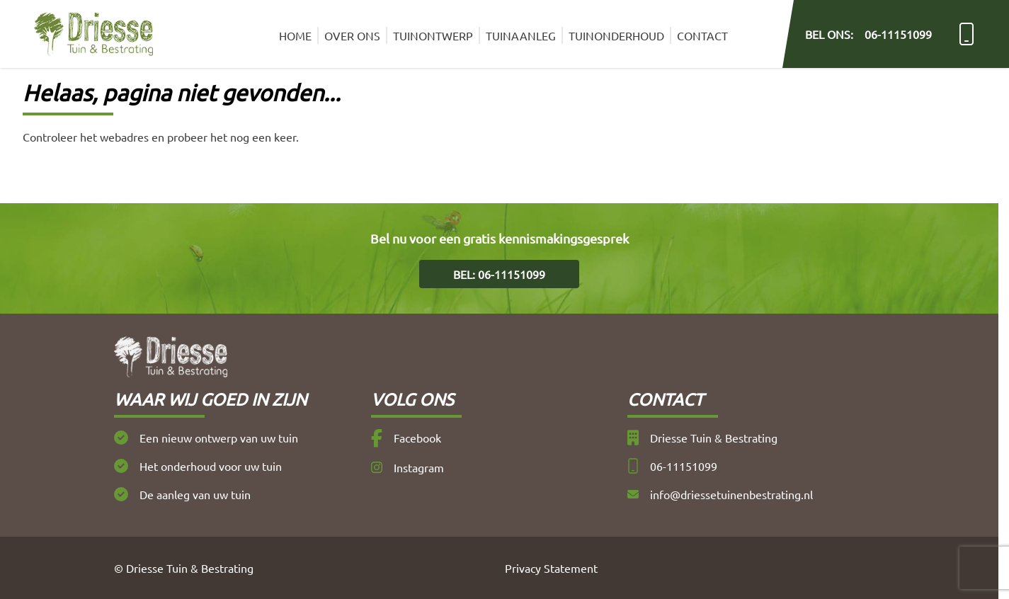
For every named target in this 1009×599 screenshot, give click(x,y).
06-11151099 (672, 465)
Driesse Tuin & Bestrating (702, 437)
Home (295, 35)
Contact (702, 35)
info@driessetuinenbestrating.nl (720, 494)
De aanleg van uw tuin (182, 494)
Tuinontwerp (433, 35)
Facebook (406, 438)
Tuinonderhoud (616, 35)
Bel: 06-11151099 (499, 274)
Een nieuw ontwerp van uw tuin (206, 437)
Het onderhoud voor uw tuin (198, 465)
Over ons (352, 35)
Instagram (407, 467)
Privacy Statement (551, 568)
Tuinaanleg (521, 35)
